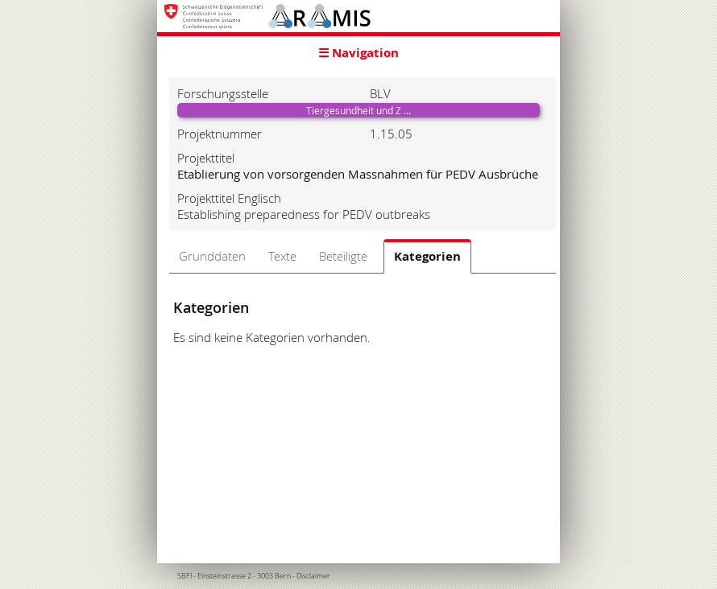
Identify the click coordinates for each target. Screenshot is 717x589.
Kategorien (427, 256)
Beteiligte (343, 256)
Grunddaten (212, 256)
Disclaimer (313, 576)
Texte (282, 256)
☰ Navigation (358, 52)
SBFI (184, 576)
